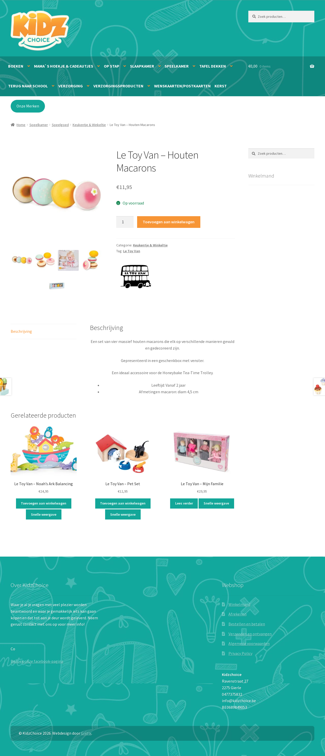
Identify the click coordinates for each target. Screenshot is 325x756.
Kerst (221, 85)
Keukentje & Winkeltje (89, 124)
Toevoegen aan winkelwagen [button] (43, 503)
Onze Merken (28, 106)
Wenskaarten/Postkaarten (182, 85)
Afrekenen (238, 614)
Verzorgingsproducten (118, 85)
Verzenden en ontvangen (250, 633)
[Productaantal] (125, 222)
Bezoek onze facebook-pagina (37, 661)
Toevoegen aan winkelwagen (168, 221)
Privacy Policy (240, 653)
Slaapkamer (142, 66)
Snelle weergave (43, 514)
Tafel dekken (212, 66)
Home (21, 124)
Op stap (111, 66)
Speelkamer (177, 66)
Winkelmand (239, 604)
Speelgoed (60, 124)
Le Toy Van (131, 251)
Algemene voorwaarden (249, 643)
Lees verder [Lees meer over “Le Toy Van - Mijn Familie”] (184, 503)
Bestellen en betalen (247, 623)
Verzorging (70, 85)
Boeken (15, 66)
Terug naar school (28, 85)
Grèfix (86, 733)
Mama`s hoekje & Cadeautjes (63, 66)
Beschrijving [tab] (21, 331)
